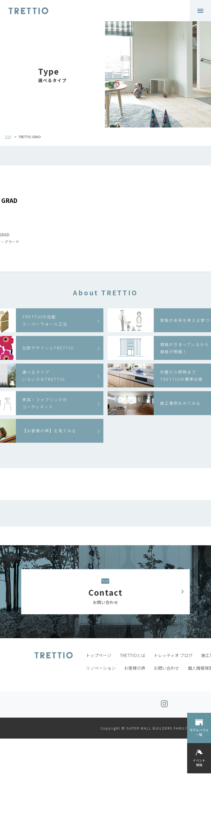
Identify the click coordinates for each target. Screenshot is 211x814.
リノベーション (101, 668)
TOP (8, 136)
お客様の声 (134, 668)
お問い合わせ (166, 668)
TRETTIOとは (132, 655)
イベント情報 (199, 762)
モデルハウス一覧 (199, 732)
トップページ (98, 655)
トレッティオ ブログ (173, 655)
